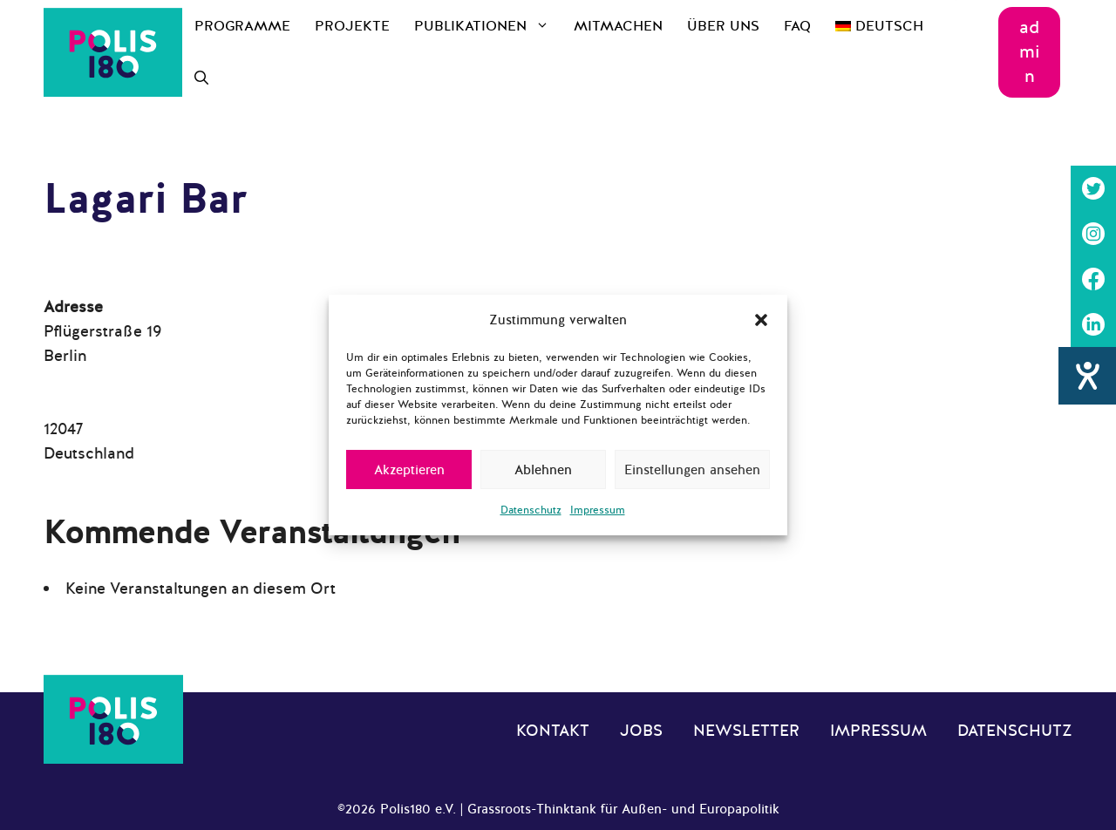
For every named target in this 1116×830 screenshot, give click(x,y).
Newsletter (746, 730)
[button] (761, 320)
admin (1029, 52)
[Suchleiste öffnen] (201, 78)
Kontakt (552, 730)
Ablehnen (543, 470)
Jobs (641, 730)
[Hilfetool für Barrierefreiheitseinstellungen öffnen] (1087, 376)
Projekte (352, 26)
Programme (242, 26)
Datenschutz (530, 510)
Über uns (723, 26)
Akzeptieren (409, 470)
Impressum (597, 510)
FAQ (797, 26)
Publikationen (487, 26)
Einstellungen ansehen (692, 470)
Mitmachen (618, 26)
